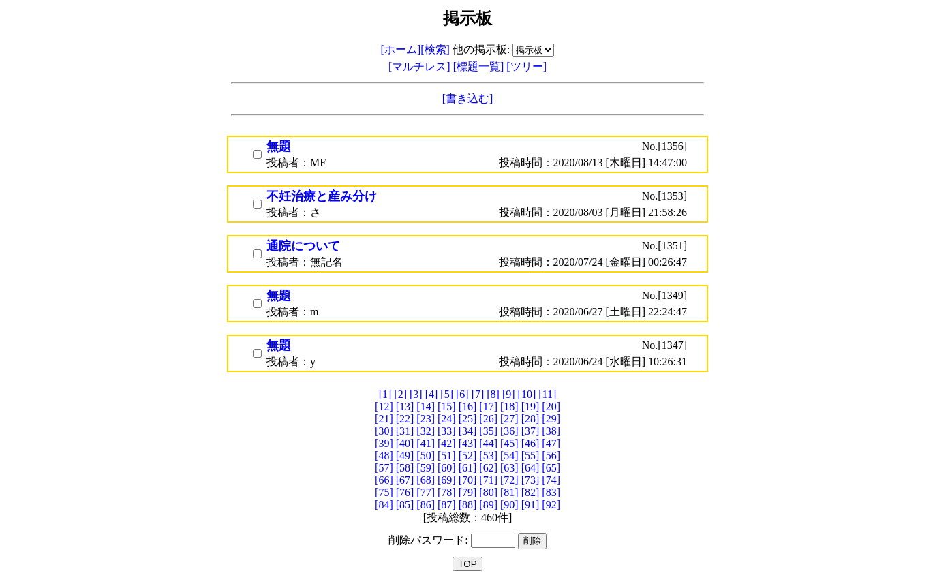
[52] (468, 455)
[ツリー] (526, 66)
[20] (551, 406)
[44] (488, 443)
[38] (551, 431)
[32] (425, 431)
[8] (493, 394)
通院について (303, 246)
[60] (447, 468)
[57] (384, 468)
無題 (278, 146)
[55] (530, 455)
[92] (551, 504)
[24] (447, 419)
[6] (462, 394)
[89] (488, 504)
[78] (447, 492)
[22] (405, 419)
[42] (447, 443)
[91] (530, 504)
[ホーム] (401, 49)
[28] (530, 419)
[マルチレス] (420, 66)
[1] (385, 394)
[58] (405, 468)
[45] (509, 443)
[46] (530, 443)
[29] (551, 419)
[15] (447, 406)
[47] (551, 443)
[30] (384, 431)
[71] (488, 480)
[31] (405, 431)
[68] (425, 480)
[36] (509, 431)
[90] (509, 504)
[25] (468, 419)
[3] (416, 394)
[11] (547, 394)
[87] (447, 504)
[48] (384, 455)
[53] (488, 455)
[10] (527, 394)
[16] (468, 406)
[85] (405, 504)
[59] (425, 468)
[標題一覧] (480, 66)
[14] (425, 406)
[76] (405, 492)
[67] (405, 480)
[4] (431, 394)
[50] (425, 455)
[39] (384, 443)
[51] (447, 455)
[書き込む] (467, 98)
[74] (551, 480)
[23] (425, 419)
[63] (509, 468)
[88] (468, 504)
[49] (405, 455)
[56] (551, 455)
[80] (488, 492)
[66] (384, 480)
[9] (508, 394)
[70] (468, 480)
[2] (400, 394)
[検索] (435, 49)
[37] (530, 431)
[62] (488, 468)
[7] (478, 394)
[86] (425, 504)
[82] (530, 492)
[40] (405, 443)
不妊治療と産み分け (321, 196)
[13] (405, 406)
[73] (530, 480)
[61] (468, 468)
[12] (384, 406)
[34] (468, 431)
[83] (551, 492)
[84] (384, 504)
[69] (447, 480)
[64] (530, 468)
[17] (488, 406)
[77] (425, 492)
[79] (468, 492)
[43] (468, 443)
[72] (509, 480)
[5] (446, 394)
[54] (509, 455)
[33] (447, 431)
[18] (509, 406)
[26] (488, 419)
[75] (384, 492)
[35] (488, 431)
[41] (425, 443)
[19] (530, 406)
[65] (551, 468)
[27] (509, 419)
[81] (509, 492)
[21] (384, 419)
